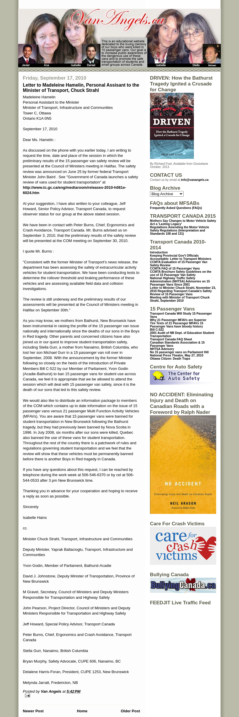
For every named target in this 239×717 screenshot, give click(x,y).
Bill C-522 (157, 329)
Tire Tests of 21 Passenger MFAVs (174, 323)
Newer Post (33, 711)
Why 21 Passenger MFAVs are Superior (178, 320)
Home (82, 711)
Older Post (130, 711)
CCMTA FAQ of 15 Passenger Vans (175, 268)
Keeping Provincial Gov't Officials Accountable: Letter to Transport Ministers (180, 257)
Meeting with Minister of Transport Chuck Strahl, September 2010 (180, 299)
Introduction (159, 252)
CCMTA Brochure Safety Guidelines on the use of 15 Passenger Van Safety (180, 273)
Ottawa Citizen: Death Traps (170, 358)
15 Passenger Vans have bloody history (176, 325)
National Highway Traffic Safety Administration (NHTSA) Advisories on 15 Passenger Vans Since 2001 (180, 281)
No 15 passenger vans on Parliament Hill (179, 352)
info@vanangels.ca (195, 179)
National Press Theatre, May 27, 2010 (176, 355)
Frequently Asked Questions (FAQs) (176, 208)
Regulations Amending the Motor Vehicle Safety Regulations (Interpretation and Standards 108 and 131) (179, 230)
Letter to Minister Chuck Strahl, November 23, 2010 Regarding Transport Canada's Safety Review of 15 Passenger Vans (183, 291)
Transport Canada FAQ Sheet (171, 339)
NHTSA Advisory (162, 349)
